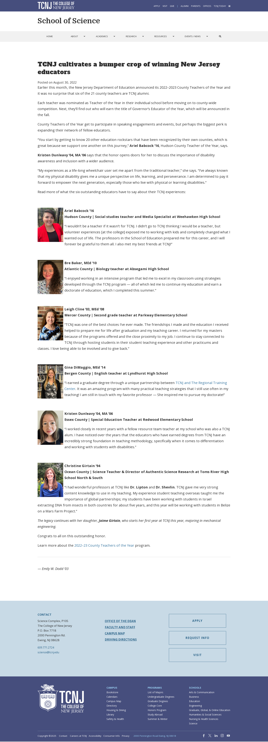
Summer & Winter (158, 719)
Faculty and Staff (120, 627)
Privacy (125, 736)
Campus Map (115, 633)
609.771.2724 (46, 647)
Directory (111, 706)
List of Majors (155, 692)
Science (193, 724)
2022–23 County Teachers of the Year (104, 545)
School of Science (69, 21)
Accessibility (95, 736)
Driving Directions (121, 640)
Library (110, 715)
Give (172, 6)
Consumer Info (111, 736)
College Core (155, 706)
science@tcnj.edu (48, 652)
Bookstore (112, 692)
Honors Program (157, 710)
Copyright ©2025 (47, 736)
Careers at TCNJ (78, 736)
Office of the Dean (120, 621)
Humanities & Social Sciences (205, 715)
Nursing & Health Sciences (203, 719)
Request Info (199, 638)
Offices (207, 6)
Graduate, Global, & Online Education (209, 710)
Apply (157, 6)
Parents (195, 6)
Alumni (185, 6)
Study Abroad (155, 715)
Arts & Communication (201, 692)
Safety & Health (115, 719)
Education (194, 701)
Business (194, 697)
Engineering (195, 706)
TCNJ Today (220, 6)
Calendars (111, 697)
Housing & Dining (116, 710)
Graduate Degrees (158, 701)
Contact (63, 736)
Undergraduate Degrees (161, 697)
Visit (165, 6)
